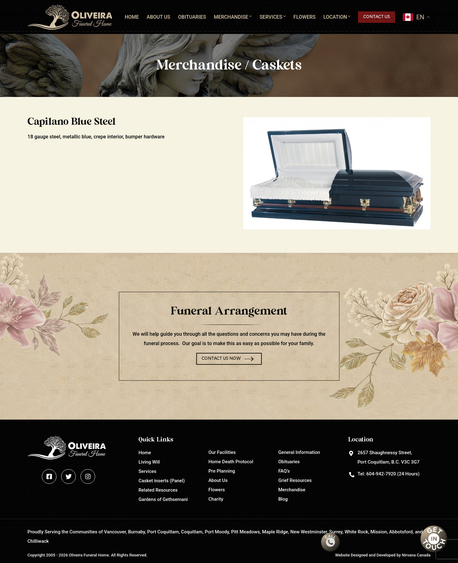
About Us (158, 17)
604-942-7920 (381, 474)
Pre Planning (221, 471)
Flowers (305, 17)
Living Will (149, 462)
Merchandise (231, 17)
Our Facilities (222, 452)
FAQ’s (284, 471)
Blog (283, 499)
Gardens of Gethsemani (163, 499)
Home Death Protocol (230, 461)
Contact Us (376, 17)
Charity (215, 499)
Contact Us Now (221, 358)
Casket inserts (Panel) (162, 481)
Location (335, 17)
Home (132, 17)
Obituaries (192, 17)
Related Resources (158, 490)
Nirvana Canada (416, 555)
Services (271, 17)
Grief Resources (295, 480)
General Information (299, 452)
